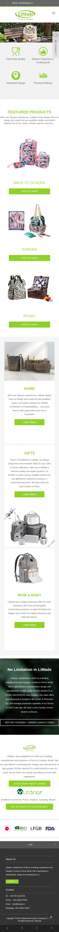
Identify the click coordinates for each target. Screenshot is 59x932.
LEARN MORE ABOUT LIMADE (29, 783)
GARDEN (29, 249)
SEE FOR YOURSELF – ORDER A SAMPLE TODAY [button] (29, 722)
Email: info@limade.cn (19, 3)
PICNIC (29, 316)
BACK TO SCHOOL (30, 183)
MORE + (12, 881)
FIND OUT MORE (29, 191)
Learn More (29, 422)
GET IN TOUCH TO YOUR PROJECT (30, 806)
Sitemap (38, 921)
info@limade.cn (18, 904)
